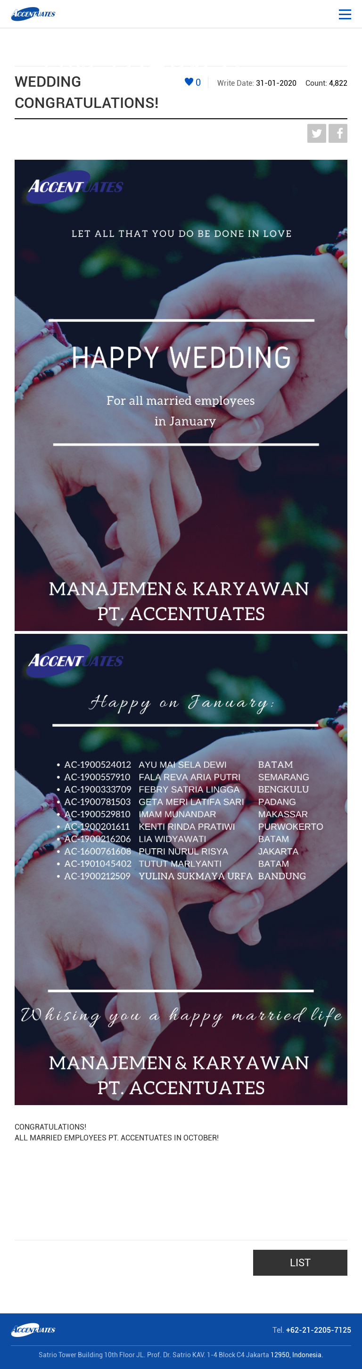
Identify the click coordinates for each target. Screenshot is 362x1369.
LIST (300, 1263)
